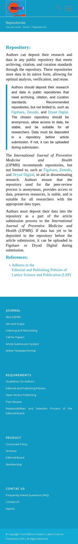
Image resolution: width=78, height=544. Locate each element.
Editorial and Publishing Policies (26, 388)
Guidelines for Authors (20, 381)
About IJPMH (13, 317)
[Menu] (66, 8)
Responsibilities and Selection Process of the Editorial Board (39, 411)
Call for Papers (15, 337)
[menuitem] (57, 8)
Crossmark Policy (16, 444)
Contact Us (12, 502)
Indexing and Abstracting (21, 330)
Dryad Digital (58, 112)
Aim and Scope (15, 324)
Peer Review (14, 402)
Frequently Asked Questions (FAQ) (27, 495)
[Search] (57, 8)
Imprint (10, 509)
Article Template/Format (21, 350)
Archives (11, 451)
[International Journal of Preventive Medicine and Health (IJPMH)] (32, 8)
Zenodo (32, 112)
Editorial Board (15, 457)
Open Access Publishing (21, 395)
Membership (14, 464)
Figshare (17, 112)
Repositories (16, 22)
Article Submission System (22, 344)
